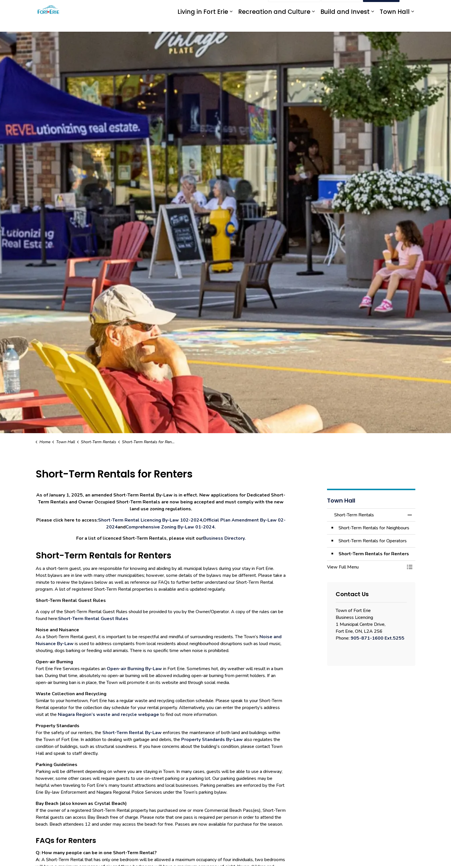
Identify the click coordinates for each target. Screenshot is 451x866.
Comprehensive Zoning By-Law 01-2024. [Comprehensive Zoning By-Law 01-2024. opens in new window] (171, 527)
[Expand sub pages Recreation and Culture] (313, 24)
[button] (365, 567)
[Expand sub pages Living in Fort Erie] (231, 24)
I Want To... (381, 8)
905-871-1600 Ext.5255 (377, 638)
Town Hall (395, 24)
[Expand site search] (409, 8)
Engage (256, 8)
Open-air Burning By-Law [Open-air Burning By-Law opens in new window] (134, 669)
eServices (220, 8)
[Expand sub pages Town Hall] (412, 24)
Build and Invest (345, 24)
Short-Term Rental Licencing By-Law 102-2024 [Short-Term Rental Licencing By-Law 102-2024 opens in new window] (150, 520)
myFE (239, 8)
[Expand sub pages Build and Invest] (372, 24)
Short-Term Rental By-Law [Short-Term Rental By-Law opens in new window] (132, 732)
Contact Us (342, 8)
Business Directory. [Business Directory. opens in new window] (224, 538)
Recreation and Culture (274, 24)
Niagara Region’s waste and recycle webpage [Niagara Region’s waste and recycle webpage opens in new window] (108, 714)
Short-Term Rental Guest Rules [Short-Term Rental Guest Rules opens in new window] (93, 618)
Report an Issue (294, 8)
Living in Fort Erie (202, 24)
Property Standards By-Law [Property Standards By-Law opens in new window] (212, 739)
